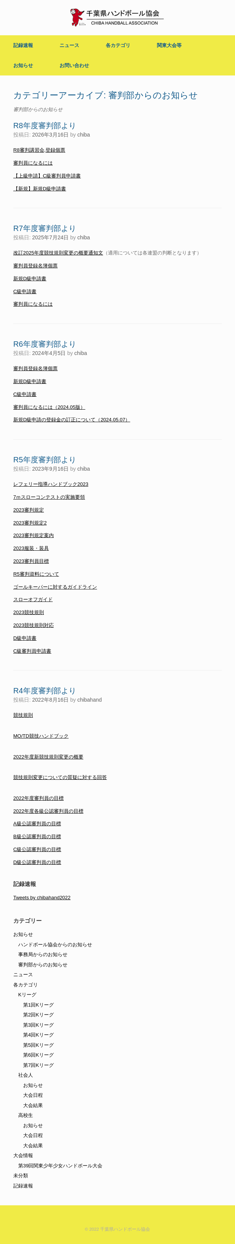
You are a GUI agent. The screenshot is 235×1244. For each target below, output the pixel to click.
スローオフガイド (33, 599)
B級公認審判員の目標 (37, 836)
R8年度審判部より (44, 125)
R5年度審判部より (44, 460)
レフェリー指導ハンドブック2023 (50, 484)
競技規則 (23, 715)
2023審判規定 (28, 510)
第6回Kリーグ (38, 1055)
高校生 (25, 1115)
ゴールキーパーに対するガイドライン (55, 587)
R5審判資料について (36, 574)
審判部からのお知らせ (42, 965)
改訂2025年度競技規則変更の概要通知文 (58, 253)
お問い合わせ (74, 65)
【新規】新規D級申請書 (39, 189)
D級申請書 (24, 638)
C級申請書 (24, 291)
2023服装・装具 (31, 548)
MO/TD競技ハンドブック (41, 736)
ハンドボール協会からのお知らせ (55, 944)
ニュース (69, 45)
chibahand (89, 700)
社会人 (25, 1075)
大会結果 (33, 1105)
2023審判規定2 (30, 523)
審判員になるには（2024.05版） (49, 407)
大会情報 (23, 1155)
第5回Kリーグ (38, 1045)
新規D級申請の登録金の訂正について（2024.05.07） (71, 420)
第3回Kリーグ (38, 1025)
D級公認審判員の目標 (37, 862)
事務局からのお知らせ (42, 954)
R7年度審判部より (44, 228)
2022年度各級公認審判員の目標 (48, 811)
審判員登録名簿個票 (35, 266)
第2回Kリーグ (38, 1015)
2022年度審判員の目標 (38, 798)
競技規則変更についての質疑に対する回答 (60, 777)
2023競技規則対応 (33, 625)
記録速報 (23, 45)
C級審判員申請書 (32, 651)
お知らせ (23, 65)
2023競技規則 (28, 612)
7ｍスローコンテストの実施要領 (49, 497)
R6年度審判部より (44, 344)
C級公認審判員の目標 (37, 849)
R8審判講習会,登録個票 (39, 150)
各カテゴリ (118, 45)
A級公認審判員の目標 (37, 823)
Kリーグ (27, 994)
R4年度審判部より (44, 690)
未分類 (20, 1175)
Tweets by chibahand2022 (41, 897)
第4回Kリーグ (38, 1035)
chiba (83, 135)
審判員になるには (33, 163)
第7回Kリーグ (38, 1065)
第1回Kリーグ (38, 1005)
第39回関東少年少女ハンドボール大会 (60, 1166)
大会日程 (33, 1095)
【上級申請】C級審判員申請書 (47, 176)
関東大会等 (169, 45)
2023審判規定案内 (33, 535)
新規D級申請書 (29, 278)
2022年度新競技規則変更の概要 (48, 757)
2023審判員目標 (31, 561)
